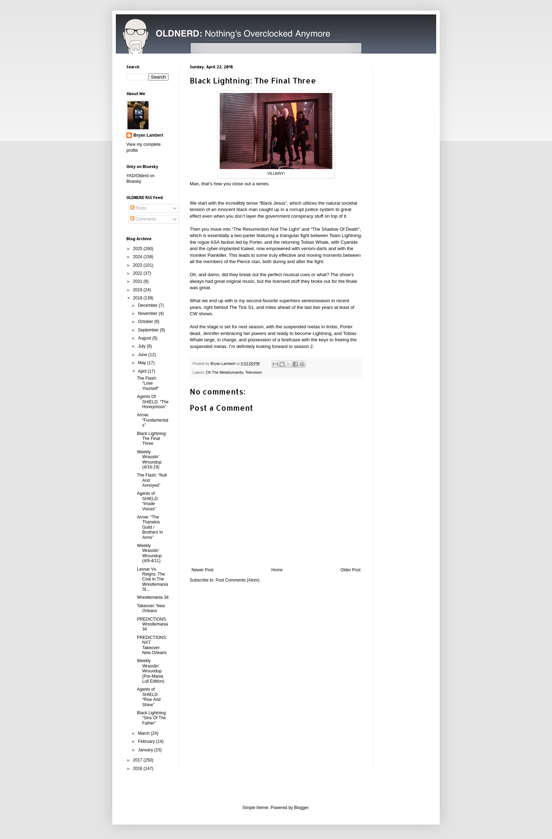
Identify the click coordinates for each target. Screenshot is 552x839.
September (149, 330)
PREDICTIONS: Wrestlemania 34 (152, 624)
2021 (138, 281)
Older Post (350, 569)
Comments (143, 219)
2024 (138, 256)
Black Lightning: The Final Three (152, 438)
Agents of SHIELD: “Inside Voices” (148, 501)
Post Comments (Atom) (237, 580)
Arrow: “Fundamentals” (152, 420)
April (143, 371)
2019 (138, 289)
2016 (138, 768)
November (148, 313)
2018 (138, 298)
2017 (138, 760)
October (146, 321)
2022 (138, 273)
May (142, 362)
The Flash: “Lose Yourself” (148, 383)
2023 (138, 265)
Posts (138, 208)
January (146, 749)
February (147, 741)
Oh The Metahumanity (224, 372)
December (148, 305)
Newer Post (202, 569)
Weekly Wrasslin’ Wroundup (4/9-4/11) (149, 553)
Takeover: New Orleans (151, 608)
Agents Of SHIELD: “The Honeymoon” (153, 401)
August (145, 338)
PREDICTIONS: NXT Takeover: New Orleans (152, 645)
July (142, 346)
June (143, 354)
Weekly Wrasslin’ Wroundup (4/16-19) (149, 459)
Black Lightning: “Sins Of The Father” (152, 718)
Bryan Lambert (148, 135)
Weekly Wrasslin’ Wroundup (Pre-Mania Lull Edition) (150, 671)
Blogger (301, 807)
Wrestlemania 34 (153, 597)
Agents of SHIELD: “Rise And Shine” (149, 697)
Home (277, 569)
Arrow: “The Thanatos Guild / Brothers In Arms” (150, 527)
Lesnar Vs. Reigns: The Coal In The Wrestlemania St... (152, 579)
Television (253, 372)
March (144, 733)
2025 (138, 248)
